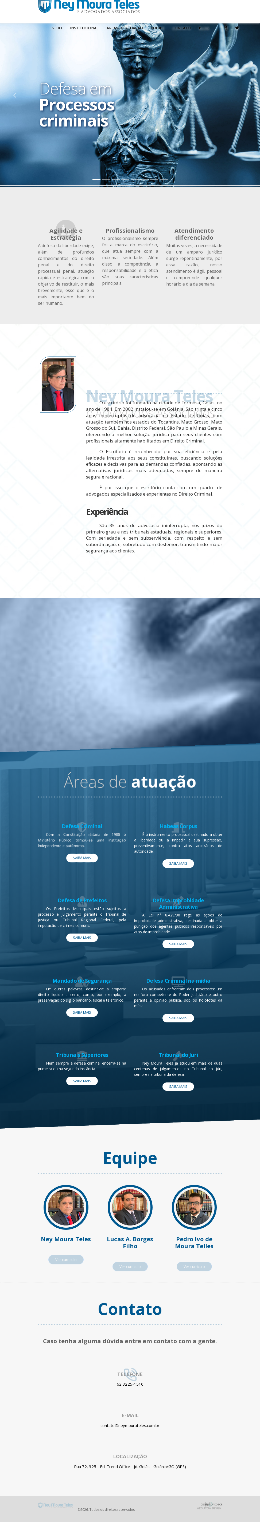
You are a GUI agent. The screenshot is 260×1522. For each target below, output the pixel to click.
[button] (13, 93)
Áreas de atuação (125, 27)
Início (56, 27)
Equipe (157, 27)
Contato (181, 27)
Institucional (84, 27)
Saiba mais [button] (82, 857)
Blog (204, 27)
